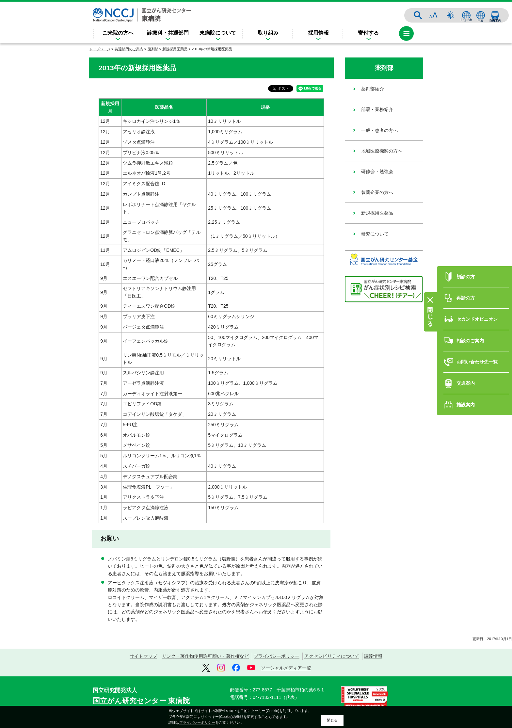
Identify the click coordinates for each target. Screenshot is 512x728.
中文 (480, 15)
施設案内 (465, 386)
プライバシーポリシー (276, 656)
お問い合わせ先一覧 (477, 343)
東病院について (218, 33)
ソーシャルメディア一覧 (286, 668)
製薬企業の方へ (377, 192)
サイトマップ (143, 656)
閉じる (332, 720)
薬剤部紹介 (372, 88)
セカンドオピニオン (477, 300)
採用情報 (318, 33)
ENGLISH (466, 15)
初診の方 (465, 258)
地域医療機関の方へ (381, 151)
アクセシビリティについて (331, 656)
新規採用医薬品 (174, 49)
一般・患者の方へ (379, 130)
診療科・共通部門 (168, 33)
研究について (375, 233)
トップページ (99, 49)
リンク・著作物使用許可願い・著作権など (205, 656)
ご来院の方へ (118, 33)
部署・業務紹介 (377, 109)
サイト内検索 (418, 15)
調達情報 (373, 656)
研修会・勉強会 (377, 171)
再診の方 (465, 279)
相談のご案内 (470, 322)
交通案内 (495, 15)
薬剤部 (153, 49)
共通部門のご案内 (129, 49)
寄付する (368, 33)
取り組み (268, 33)
